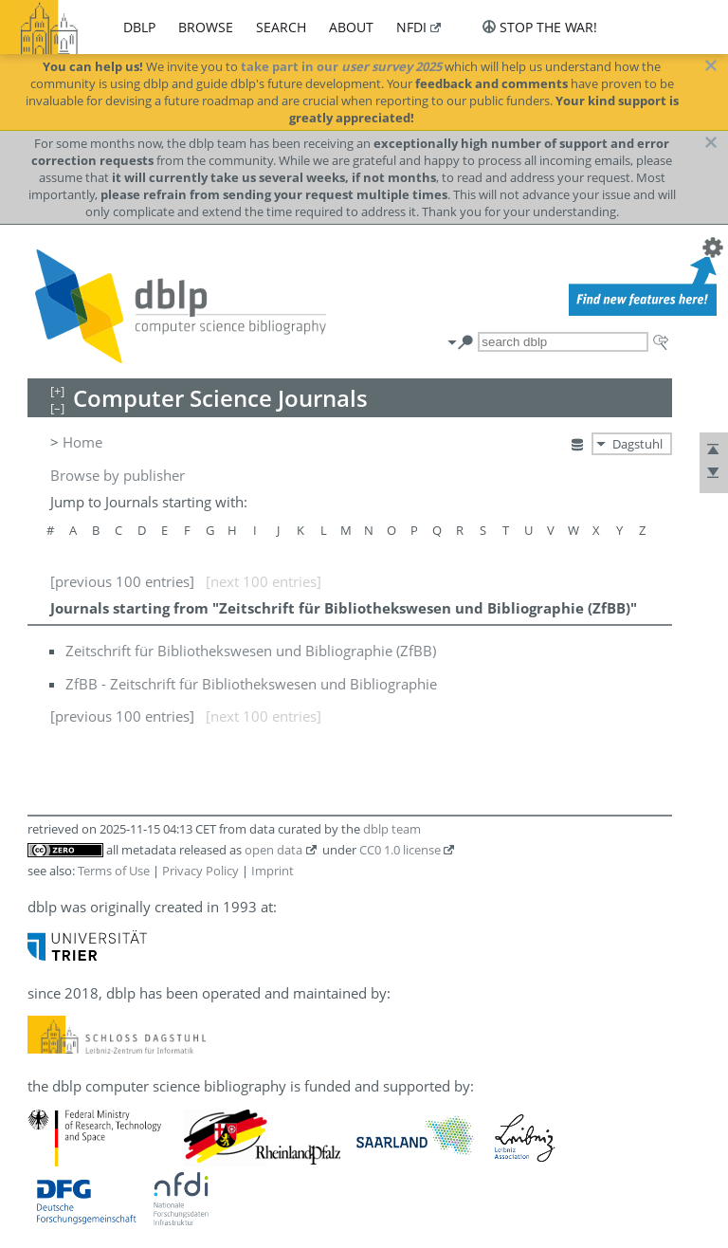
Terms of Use (114, 870)
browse (205, 27)
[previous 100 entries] (122, 581)
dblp (139, 27)
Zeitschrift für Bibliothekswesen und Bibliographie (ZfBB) (250, 650)
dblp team (392, 828)
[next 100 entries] (263, 581)
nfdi (411, 27)
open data (273, 849)
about (351, 27)
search (281, 27)
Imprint (272, 870)
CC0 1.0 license (400, 849)
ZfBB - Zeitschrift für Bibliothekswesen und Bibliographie (251, 683)
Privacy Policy (200, 870)
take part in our (341, 66)
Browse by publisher (117, 475)
